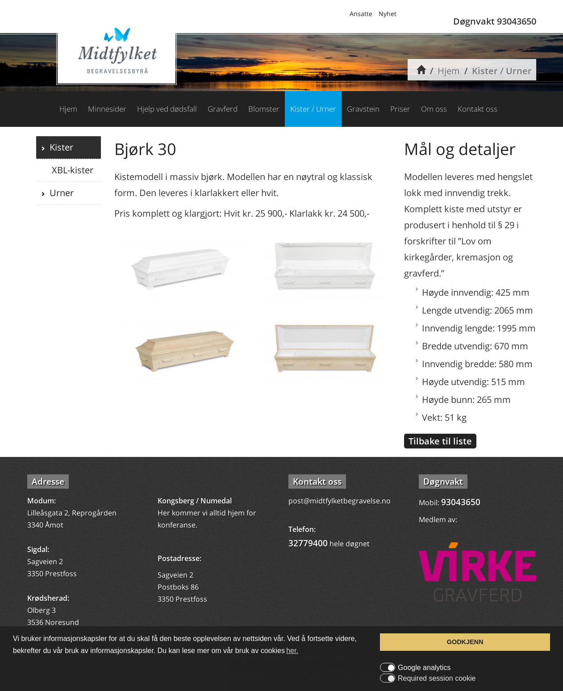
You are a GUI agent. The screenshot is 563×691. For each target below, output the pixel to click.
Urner (59, 193)
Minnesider (107, 109)
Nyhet (387, 13)
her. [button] (292, 650)
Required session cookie (436, 678)
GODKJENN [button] (465, 641)
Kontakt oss (477, 109)
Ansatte (361, 13)
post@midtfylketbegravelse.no (339, 501)
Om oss (434, 109)
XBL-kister (71, 170)
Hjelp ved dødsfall (167, 109)
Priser (400, 109)
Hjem (449, 71)
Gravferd (223, 109)
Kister (59, 147)
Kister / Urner (502, 71)
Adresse (48, 481)
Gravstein (363, 109)
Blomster (263, 109)
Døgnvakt (443, 481)
